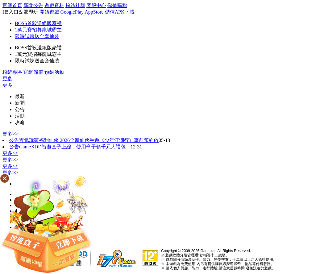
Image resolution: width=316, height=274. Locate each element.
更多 (7, 78)
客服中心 (96, 5)
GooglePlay (72, 12)
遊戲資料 (54, 5)
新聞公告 (33, 5)
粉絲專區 (12, 72)
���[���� (46, 223)
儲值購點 (117, 5)
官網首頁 (12, 5)
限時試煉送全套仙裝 (37, 36)
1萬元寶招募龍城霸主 (38, 29)
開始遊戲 (49, 12)
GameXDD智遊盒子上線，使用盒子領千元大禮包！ (75, 146)
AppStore (94, 12)
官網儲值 (33, 72)
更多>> (10, 133)
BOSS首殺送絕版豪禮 (38, 23)
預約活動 (54, 72)
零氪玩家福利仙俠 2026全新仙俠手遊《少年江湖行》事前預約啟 (89, 140)
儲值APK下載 (120, 12)
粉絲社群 (75, 5)
